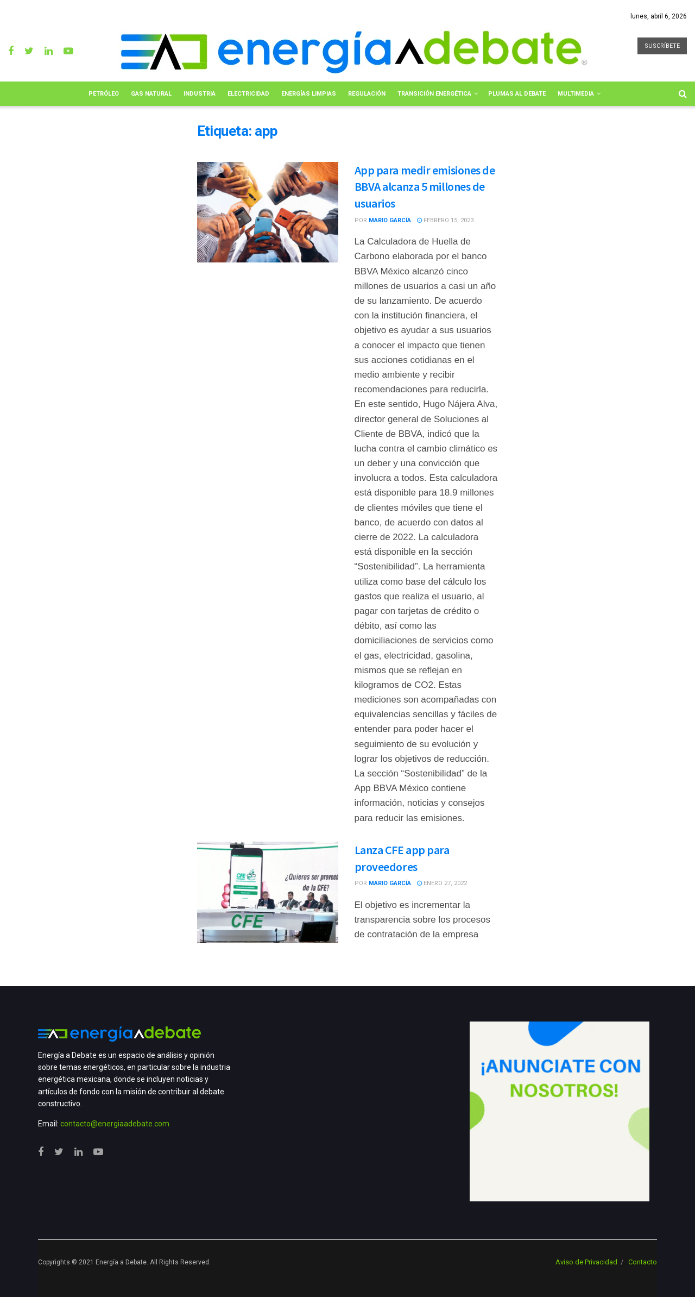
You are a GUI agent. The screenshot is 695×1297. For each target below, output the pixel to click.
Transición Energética (434, 93)
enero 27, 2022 (442, 883)
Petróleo (104, 93)
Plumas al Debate (517, 93)
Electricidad (248, 93)
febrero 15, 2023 (445, 220)
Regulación (367, 93)
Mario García (390, 220)
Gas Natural (151, 93)
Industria (200, 93)
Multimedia (576, 93)
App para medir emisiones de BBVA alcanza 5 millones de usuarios (425, 186)
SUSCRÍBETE (662, 45)
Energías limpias (308, 93)
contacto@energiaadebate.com (114, 1123)
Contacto (642, 1262)
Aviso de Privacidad (586, 1262)
